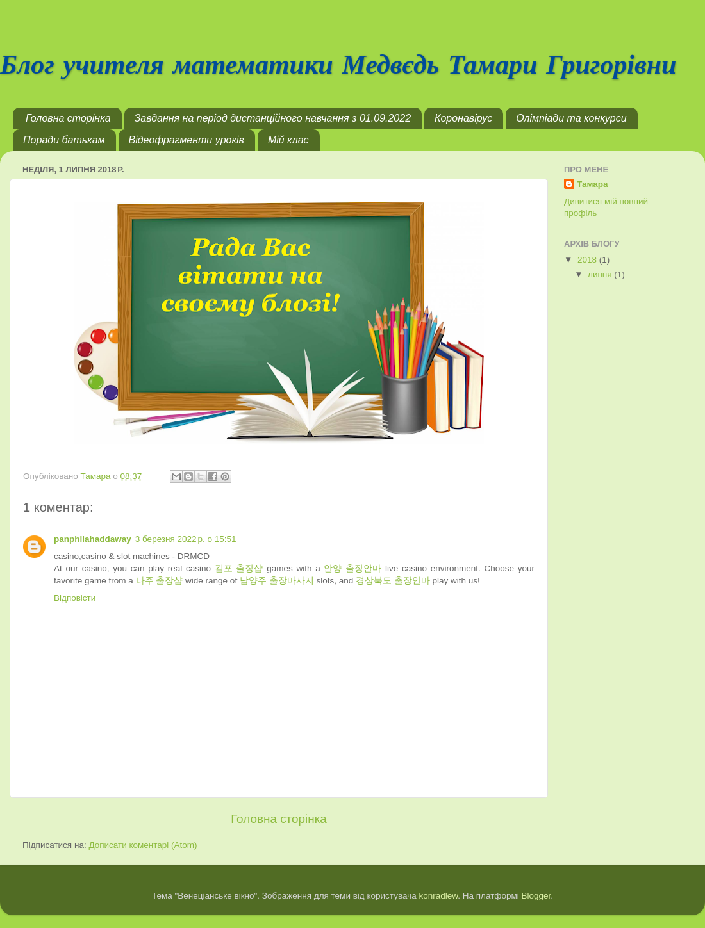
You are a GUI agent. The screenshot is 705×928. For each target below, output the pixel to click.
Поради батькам (64, 139)
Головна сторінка (68, 118)
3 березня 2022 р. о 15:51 (185, 539)
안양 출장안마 (352, 568)
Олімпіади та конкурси (571, 118)
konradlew (438, 895)
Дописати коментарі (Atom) (142, 845)
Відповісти (74, 598)
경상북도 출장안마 (393, 580)
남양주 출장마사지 (277, 580)
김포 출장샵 (239, 568)
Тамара (592, 184)
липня (601, 274)
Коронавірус (463, 118)
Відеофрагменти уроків (186, 139)
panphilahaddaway (92, 539)
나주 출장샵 (159, 580)
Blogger (536, 895)
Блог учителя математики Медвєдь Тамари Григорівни (338, 66)
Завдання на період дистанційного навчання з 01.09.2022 (273, 118)
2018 (588, 260)
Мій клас (288, 139)
